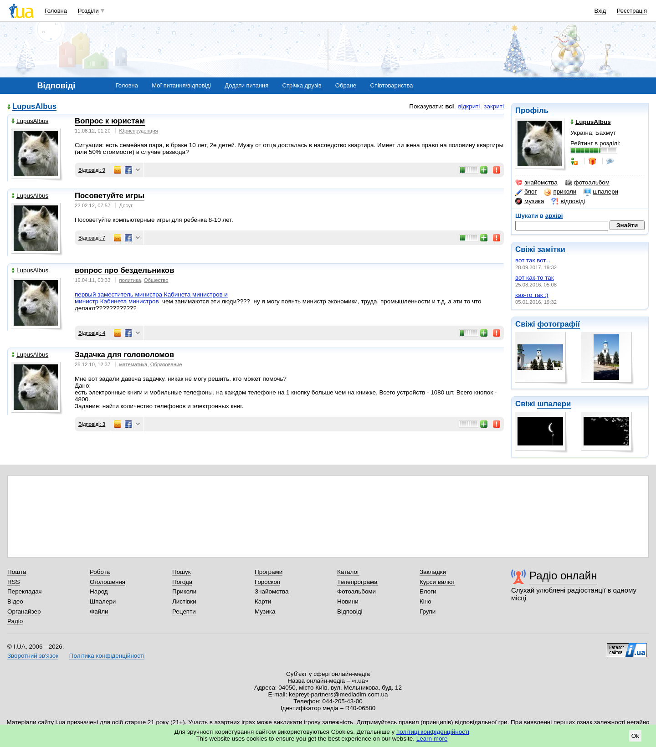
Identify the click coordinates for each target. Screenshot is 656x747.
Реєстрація (632, 10)
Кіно (425, 601)
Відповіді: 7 (91, 237)
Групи (428, 611)
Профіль (531, 110)
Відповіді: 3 (91, 424)
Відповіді (350, 611)
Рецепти (184, 611)
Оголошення (107, 581)
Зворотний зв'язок (32, 655)
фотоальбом (587, 182)
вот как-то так (534, 277)
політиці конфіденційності (432, 731)
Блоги (428, 591)
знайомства (536, 182)
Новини (348, 601)
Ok (635, 735)
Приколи (184, 591)
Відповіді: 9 (91, 170)
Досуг (126, 205)
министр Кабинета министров (118, 301)
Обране (345, 85)
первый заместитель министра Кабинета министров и (151, 294)
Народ (99, 591)
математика (133, 364)
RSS (13, 581)
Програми (268, 571)
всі (449, 106)
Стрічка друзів (302, 85)
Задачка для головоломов (124, 354)
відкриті (469, 106)
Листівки (184, 601)
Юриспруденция (138, 130)
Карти (263, 601)
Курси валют (437, 581)
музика (529, 201)
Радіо (15, 621)
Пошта (16, 571)
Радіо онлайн (563, 575)
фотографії (558, 324)
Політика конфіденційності (106, 655)
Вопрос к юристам (110, 121)
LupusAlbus (34, 107)
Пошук (181, 571)
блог (526, 191)
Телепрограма (357, 581)
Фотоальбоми (356, 591)
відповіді (568, 201)
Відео (15, 601)
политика (130, 280)
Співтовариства (391, 85)
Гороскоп (267, 581)
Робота (100, 571)
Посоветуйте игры (109, 195)
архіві (554, 215)
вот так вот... (532, 260)
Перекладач (24, 591)
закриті (494, 106)
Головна (56, 10)
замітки (551, 249)
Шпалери (103, 601)
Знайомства (272, 591)
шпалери (601, 191)
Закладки (433, 571)
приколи (560, 191)
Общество (156, 280)
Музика (265, 611)
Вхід (600, 10)
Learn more (432, 738)
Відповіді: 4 (91, 333)
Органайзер (24, 611)
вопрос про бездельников (124, 270)
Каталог (348, 571)
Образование (166, 364)
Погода (182, 581)
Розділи (88, 10)
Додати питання (246, 85)
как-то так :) (531, 295)
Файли (99, 611)
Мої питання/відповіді (181, 85)
